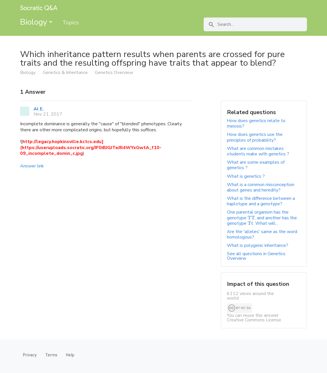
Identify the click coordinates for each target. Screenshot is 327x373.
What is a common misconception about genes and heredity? (260, 187)
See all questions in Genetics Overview (256, 256)
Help (70, 355)
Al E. (39, 109)
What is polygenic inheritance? (257, 245)
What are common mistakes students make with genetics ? (258, 151)
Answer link (32, 166)
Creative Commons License (254, 320)
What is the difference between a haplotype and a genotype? (261, 201)
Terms (51, 355)
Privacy (30, 355)
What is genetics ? (246, 176)
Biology (36, 22)
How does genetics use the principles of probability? (255, 137)
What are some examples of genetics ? (256, 165)
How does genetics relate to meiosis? (256, 123)
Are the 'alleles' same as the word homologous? (262, 234)
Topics (70, 22)
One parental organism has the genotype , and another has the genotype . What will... (262, 217)
